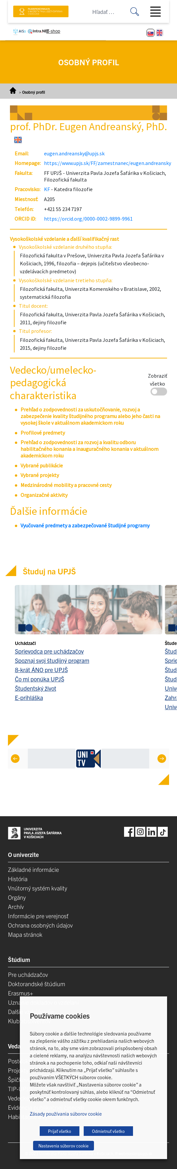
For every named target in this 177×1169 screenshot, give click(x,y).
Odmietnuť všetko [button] (108, 1131)
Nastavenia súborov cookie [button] (63, 1145)
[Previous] (15, 758)
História (17, 878)
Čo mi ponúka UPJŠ (39, 679)
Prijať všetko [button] (59, 1131)
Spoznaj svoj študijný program (52, 660)
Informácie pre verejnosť (38, 916)
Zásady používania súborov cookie (66, 1113)
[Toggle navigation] (158, 12)
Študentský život (35, 688)
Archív (16, 906)
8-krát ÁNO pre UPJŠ (41, 669)
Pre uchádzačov (28, 974)
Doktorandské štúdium (36, 983)
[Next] (161, 758)
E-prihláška (29, 697)
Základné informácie (33, 869)
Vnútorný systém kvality (37, 888)
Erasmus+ (20, 993)
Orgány (17, 897)
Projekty (18, 1070)
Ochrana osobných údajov (40, 925)
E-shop (53, 31)
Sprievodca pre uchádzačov (49, 651)
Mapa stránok (25, 934)
